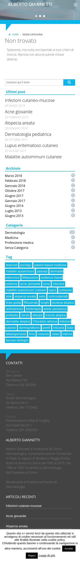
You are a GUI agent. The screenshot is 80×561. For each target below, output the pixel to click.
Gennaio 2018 (15, 186)
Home (13, 35)
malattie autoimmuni (20, 271)
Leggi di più (47, 555)
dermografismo (29, 327)
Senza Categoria (16, 248)
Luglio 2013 (13, 211)
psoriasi (42, 271)
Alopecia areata (20, 123)
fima (32, 334)
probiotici (12, 315)
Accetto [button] (69, 548)
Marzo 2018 (13, 176)
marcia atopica (55, 315)
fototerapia (33, 309)
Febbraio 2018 (15, 181)
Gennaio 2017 (15, 201)
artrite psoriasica (55, 309)
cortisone (65, 290)
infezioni (58, 283)
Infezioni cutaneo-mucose (30, 100)
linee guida (13, 302)
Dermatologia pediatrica (28, 134)
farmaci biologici (17, 340)
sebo (42, 296)
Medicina (11, 238)
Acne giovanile (18, 111)
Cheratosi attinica (45, 321)
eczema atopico (63, 302)
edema (67, 334)
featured (11, 265)
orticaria (58, 327)
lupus (52, 290)
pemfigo (25, 265)
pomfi (46, 327)
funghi (44, 302)
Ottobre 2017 (14, 191)
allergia (37, 315)
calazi (56, 334)
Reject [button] (31, 555)
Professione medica (19, 242)
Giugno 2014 (14, 206)
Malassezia (30, 277)
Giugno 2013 (14, 216)
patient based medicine (50, 265)
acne (46, 283)
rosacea (43, 334)
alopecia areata (25, 296)
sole (9, 296)
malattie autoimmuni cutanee (26, 290)
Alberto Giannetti (30, 4)
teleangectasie (16, 334)
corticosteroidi (58, 296)
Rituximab (31, 302)
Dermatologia (15, 232)
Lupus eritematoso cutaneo (31, 145)
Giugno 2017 (14, 196)
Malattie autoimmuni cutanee (33, 157)
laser (70, 327)
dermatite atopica (18, 321)
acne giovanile (30, 283)
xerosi (25, 315)
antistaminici (14, 309)
